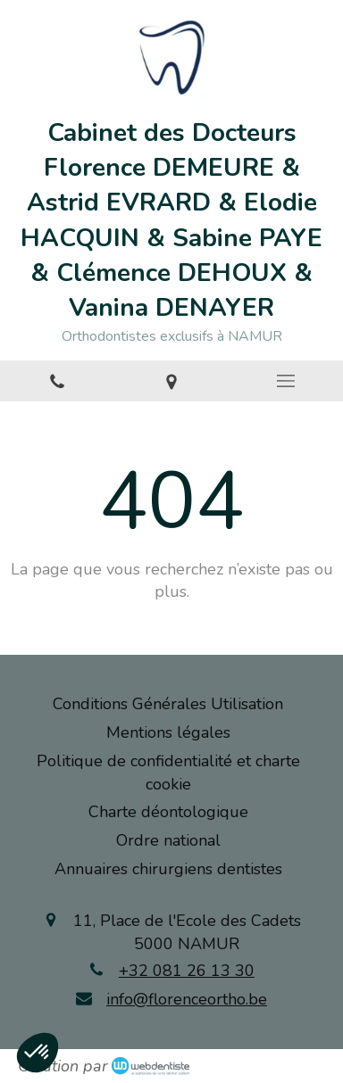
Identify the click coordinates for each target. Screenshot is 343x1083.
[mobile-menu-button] (286, 381)
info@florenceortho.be (186, 999)
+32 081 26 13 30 (187, 970)
